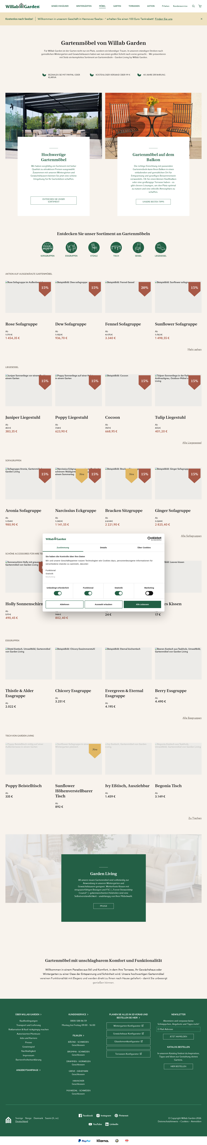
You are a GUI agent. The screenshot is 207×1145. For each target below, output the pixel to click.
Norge (28, 1118)
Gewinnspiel (28, 1046)
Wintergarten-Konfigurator (128, 1026)
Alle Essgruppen (192, 718)
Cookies (184, 1121)
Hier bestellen (178, 1066)
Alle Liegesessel (192, 442)
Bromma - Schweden (78, 1051)
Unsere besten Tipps (153, 201)
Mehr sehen (195, 349)
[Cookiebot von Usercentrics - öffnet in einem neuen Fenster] (149, 539)
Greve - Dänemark (78, 1071)
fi (53, 1118)
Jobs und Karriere (28, 1038)
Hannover (78, 1080)
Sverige (19, 1118)
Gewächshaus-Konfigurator (128, 1033)
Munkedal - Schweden (78, 1090)
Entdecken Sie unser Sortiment (54, 200)
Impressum (28, 1055)
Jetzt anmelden (178, 1036)
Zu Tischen (195, 818)
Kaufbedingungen (29, 1021)
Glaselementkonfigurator (128, 1041)
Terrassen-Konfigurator (128, 1054)
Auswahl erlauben (103, 604)
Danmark (38, 1118)
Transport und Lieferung (28, 1025)
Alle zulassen (142, 604)
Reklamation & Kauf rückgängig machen (29, 1029)
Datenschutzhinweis (168, 1121)
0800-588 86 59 (78, 1021)
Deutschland (21, 1121)
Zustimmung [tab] (63, 547)
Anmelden (196, 1121)
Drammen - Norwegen (78, 1061)
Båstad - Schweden (78, 1041)
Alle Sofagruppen (191, 536)
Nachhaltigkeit (28, 1051)
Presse (28, 1042)
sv (56, 1118)
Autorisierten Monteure (28, 1033)
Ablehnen (64, 604)
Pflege (103, 905)
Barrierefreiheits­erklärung (28, 1059)
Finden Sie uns (163, 19)
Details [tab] (103, 547)
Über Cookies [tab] (144, 547)
